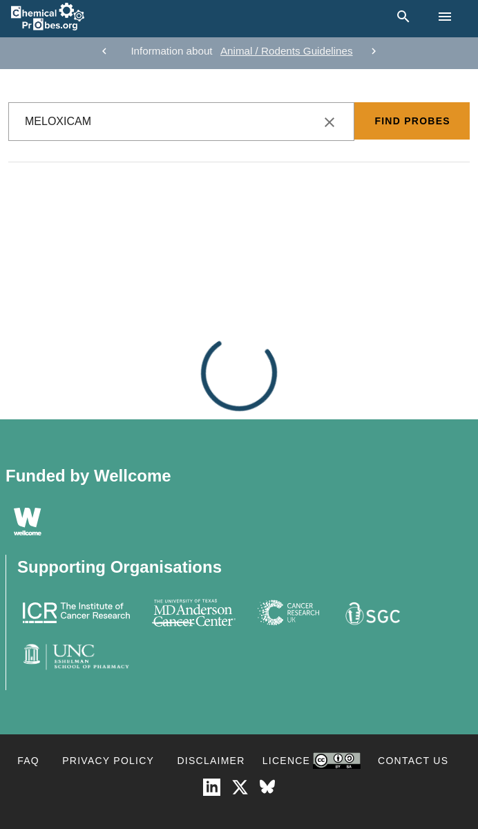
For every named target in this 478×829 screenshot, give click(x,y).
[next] (373, 51)
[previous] (104, 51)
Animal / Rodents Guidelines (286, 51)
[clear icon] (329, 122)
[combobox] (181, 121)
